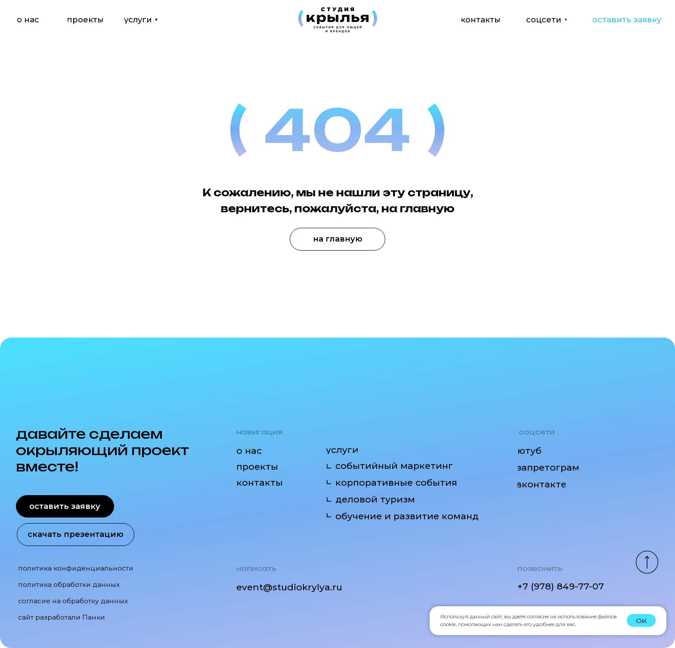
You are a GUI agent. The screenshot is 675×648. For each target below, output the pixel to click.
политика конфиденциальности (75, 568)
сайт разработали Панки (61, 617)
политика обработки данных (69, 584)
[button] (628, 20)
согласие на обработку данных (73, 601)
